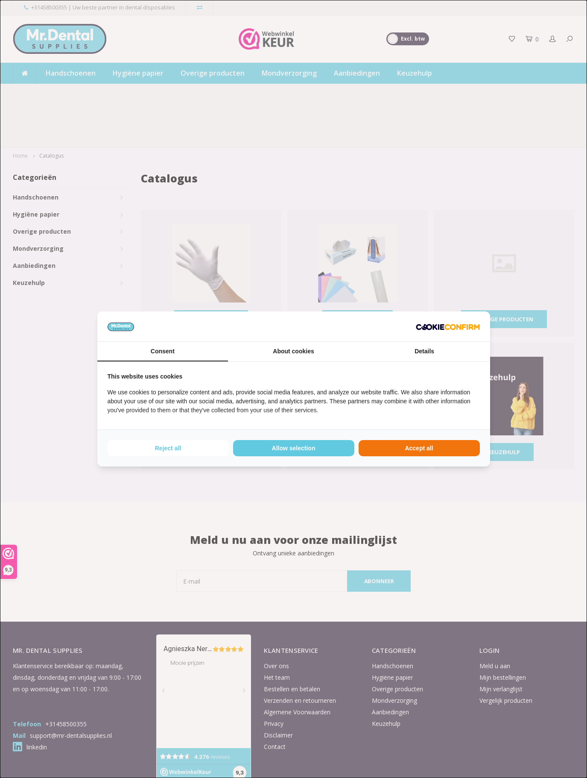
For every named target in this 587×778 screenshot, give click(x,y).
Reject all (168, 448)
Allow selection (293, 448)
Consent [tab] (163, 351)
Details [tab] (424, 351)
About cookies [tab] (293, 351)
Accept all (419, 448)
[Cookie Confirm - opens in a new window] (448, 326)
